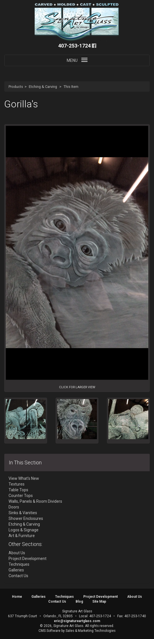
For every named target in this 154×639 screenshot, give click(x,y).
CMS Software (49, 631)
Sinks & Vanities (23, 512)
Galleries (16, 570)
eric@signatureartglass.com (77, 621)
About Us (17, 553)
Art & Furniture (22, 535)
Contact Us (18, 575)
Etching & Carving (43, 86)
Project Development (27, 558)
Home (17, 597)
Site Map (99, 601)
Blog (79, 601)
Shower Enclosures (26, 518)
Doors (14, 507)
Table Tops (18, 490)
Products (16, 86)
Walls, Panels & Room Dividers (35, 501)
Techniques (19, 564)
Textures (17, 484)
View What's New (24, 478)
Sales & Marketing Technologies (91, 631)
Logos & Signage (23, 530)
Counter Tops (21, 495)
